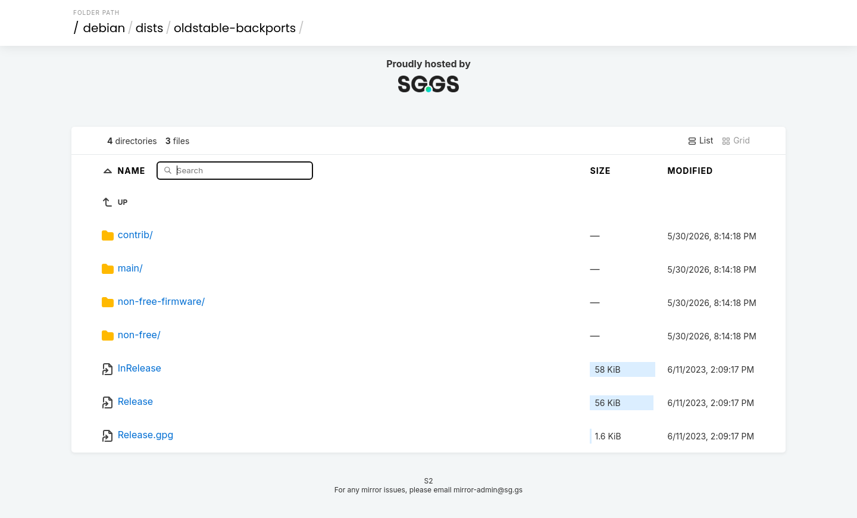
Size (600, 171)
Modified (690, 171)
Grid (735, 140)
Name (133, 170)
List (700, 140)
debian (104, 28)
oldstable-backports (235, 28)
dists (150, 28)
